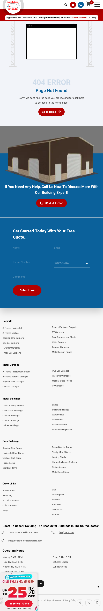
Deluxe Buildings (11, 425)
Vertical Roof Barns (12, 458)
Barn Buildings (11, 441)
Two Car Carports (11, 348)
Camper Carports (60, 347)
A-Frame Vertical (11, 333)
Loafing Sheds (59, 457)
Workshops (57, 419)
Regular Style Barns (12, 448)
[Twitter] (88, 603)
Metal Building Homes (13, 405)
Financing (7, 495)
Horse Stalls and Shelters (64, 462)
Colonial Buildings (11, 415)
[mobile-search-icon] (65, 4)
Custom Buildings (11, 420)
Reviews (56, 499)
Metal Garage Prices (62, 380)
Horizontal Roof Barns (13, 453)
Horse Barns (9, 463)
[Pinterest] (97, 603)
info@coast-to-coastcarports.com (25, 540)
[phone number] (31, 263)
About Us (56, 504)
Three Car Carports (12, 353)
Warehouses (58, 414)
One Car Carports (11, 343)
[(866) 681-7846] (81, 5)
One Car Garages (11, 386)
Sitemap (56, 514)
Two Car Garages (60, 371)
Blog (54, 489)
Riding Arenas (59, 467)
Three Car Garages (61, 376)
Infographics (58, 494)
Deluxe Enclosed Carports (64, 327)
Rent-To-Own (9, 490)
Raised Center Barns (62, 447)
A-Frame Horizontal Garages (17, 371)
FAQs (5, 510)
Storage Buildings (60, 409)
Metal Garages (11, 364)
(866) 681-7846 (66, 532)
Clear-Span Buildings (13, 410)
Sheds (55, 404)
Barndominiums (59, 424)
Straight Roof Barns (61, 452)
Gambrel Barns (10, 468)
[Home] (73, 5)
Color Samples (10, 505)
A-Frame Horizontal (12, 328)
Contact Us (57, 509)
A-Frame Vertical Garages (15, 376)
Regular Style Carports (13, 338)
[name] (31, 249)
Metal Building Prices (62, 429)
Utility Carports (59, 342)
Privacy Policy (70, 600)
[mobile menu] (97, 4)
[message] (51, 278)
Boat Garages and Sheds (64, 337)
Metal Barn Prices (60, 472)
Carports (7, 321)
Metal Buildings (11, 398)
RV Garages (58, 385)
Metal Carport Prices (62, 352)
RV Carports (58, 332)
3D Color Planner (11, 500)
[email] (72, 249)
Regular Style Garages (13, 381)
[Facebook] (80, 603)
